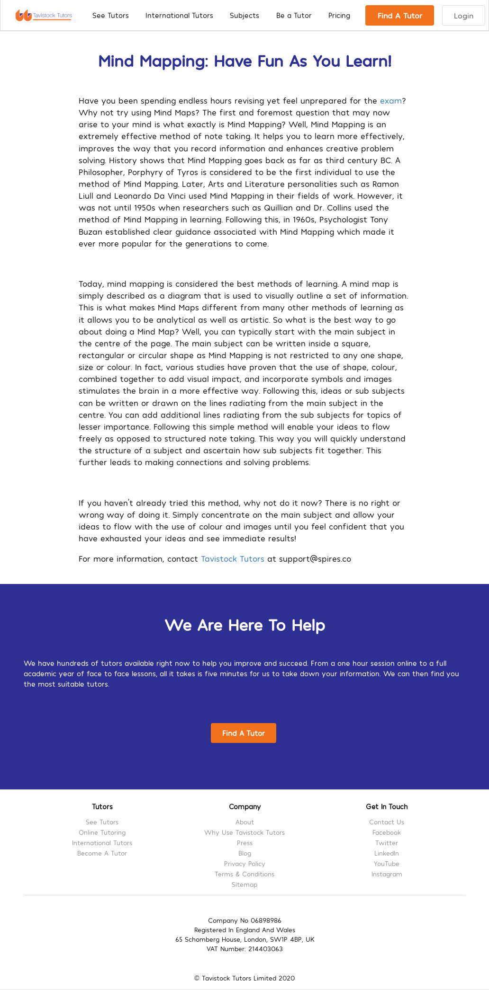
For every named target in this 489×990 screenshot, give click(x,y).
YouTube (386, 863)
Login (463, 15)
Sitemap (244, 884)
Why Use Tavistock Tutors (244, 832)
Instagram (386, 874)
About (244, 822)
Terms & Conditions (244, 874)
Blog (244, 853)
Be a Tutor (294, 15)
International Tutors (179, 15)
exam (391, 100)
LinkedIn (386, 853)
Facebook (386, 832)
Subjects (244, 15)
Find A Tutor (400, 15)
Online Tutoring (102, 832)
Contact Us (386, 822)
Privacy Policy (244, 863)
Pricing (339, 15)
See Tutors (110, 15)
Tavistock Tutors (232, 558)
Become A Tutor (102, 853)
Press (245, 843)
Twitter (386, 843)
